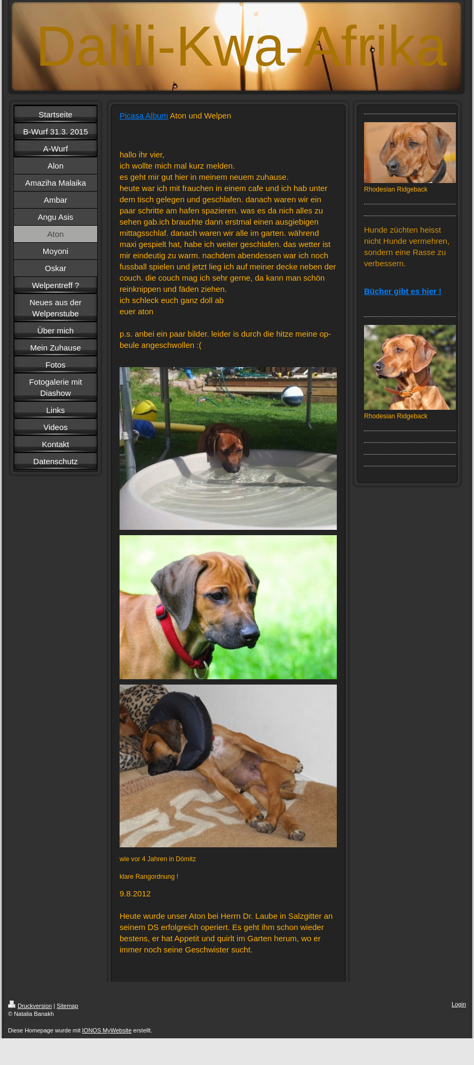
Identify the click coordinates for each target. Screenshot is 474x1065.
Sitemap (67, 1006)
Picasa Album (144, 115)
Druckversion (30, 1006)
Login (459, 1004)
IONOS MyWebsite (107, 1030)
